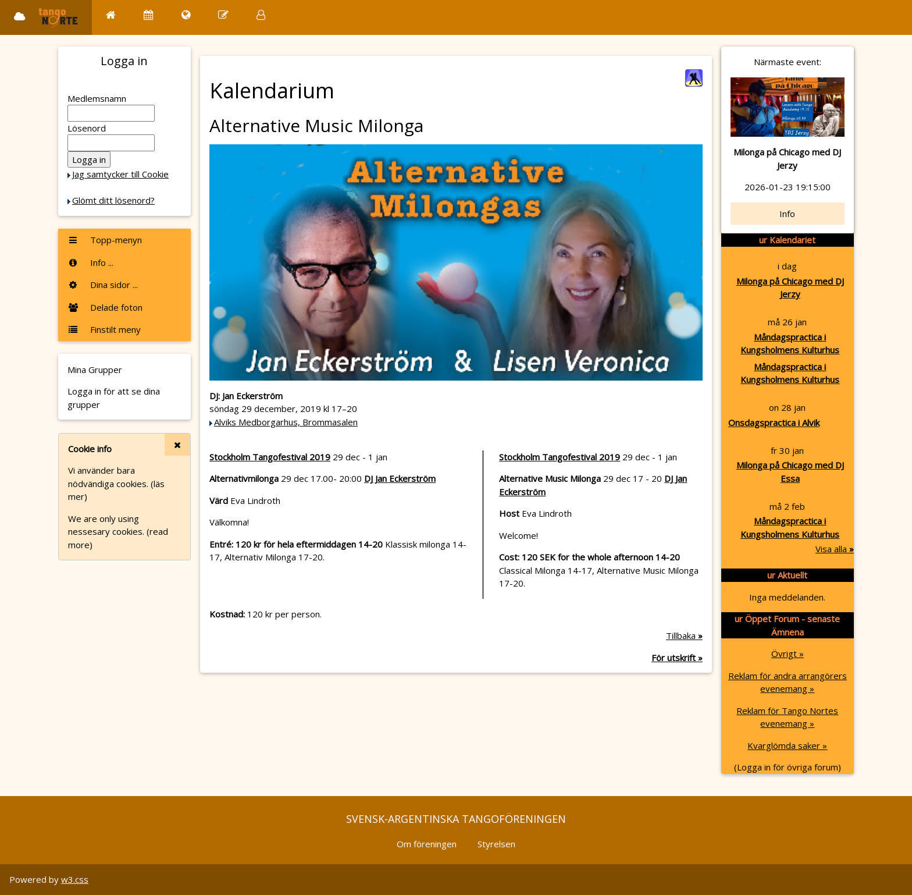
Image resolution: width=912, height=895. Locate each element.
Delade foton (104, 307)
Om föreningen (427, 844)
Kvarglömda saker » (787, 745)
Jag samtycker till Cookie (120, 174)
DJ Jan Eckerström (400, 478)
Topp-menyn (104, 240)
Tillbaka (684, 635)
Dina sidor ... (102, 284)
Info (787, 213)
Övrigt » (787, 653)
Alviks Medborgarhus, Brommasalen (286, 422)
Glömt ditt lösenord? (113, 200)
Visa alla (834, 549)
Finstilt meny (104, 329)
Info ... (90, 262)
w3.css (74, 879)
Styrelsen (496, 844)
